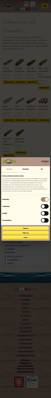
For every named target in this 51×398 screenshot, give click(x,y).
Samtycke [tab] (9, 169)
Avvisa (25, 237)
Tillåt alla (25, 228)
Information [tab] (25, 169)
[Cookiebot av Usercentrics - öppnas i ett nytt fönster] (37, 162)
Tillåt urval (25, 233)
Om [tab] (42, 169)
